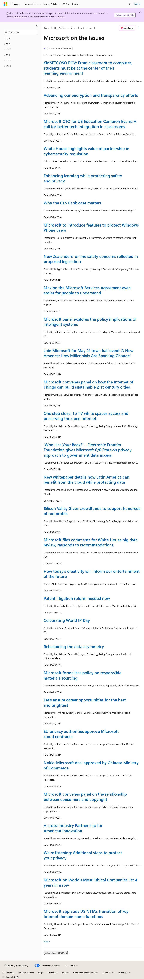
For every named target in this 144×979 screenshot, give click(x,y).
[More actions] (139, 28)
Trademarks (123, 972)
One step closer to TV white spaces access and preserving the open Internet (86, 415)
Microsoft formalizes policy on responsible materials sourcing (82, 675)
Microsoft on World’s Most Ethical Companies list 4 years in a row (90, 882)
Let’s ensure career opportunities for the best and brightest (85, 702)
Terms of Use (108, 972)
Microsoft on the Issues (81, 28)
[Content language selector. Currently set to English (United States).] (16, 965)
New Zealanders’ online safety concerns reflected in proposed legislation (91, 259)
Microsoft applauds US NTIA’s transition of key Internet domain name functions (86, 913)
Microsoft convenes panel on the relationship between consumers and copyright (85, 796)
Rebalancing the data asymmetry (74, 646)
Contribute (52, 972)
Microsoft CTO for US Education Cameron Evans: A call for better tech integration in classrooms (90, 124)
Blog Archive (60, 28)
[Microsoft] (6, 4)
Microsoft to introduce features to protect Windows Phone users (91, 227)
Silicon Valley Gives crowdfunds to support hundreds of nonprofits (92, 511)
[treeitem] (21, 38)
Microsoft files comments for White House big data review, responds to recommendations (91, 542)
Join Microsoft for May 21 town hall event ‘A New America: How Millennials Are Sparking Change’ (88, 353)
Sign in (137, 3)
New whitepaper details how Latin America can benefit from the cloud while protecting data (86, 479)
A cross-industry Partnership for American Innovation (73, 828)
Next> (47, 941)
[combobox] (21, 32)
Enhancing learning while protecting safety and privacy (83, 178)
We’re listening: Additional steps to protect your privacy (83, 855)
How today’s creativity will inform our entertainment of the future (92, 573)
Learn (46, 28)
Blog (40, 972)
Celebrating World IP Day (67, 620)
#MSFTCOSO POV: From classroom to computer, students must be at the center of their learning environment (88, 68)
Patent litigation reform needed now (77, 598)
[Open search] (130, 4)
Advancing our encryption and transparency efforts (91, 95)
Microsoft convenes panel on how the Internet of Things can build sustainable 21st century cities (88, 384)
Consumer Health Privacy (85, 972)
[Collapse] (37, 26)
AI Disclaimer (8, 972)
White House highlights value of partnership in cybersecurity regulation (86, 151)
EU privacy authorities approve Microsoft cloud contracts (81, 733)
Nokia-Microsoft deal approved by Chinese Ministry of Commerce (91, 765)
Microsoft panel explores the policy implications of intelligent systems (90, 321)
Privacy (64, 972)
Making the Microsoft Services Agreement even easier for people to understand (87, 290)
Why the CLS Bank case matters (72, 202)
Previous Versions (26, 972)
